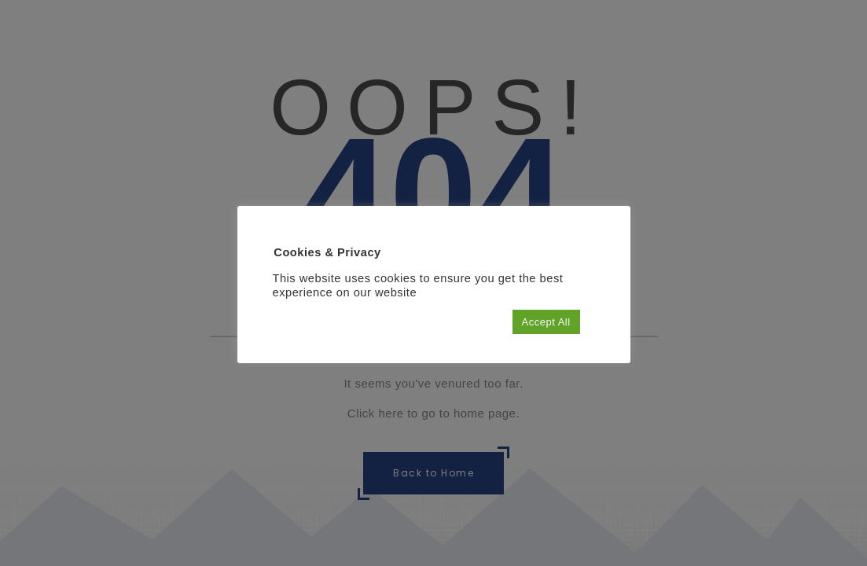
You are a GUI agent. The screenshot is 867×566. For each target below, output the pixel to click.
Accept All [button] (546, 322)
